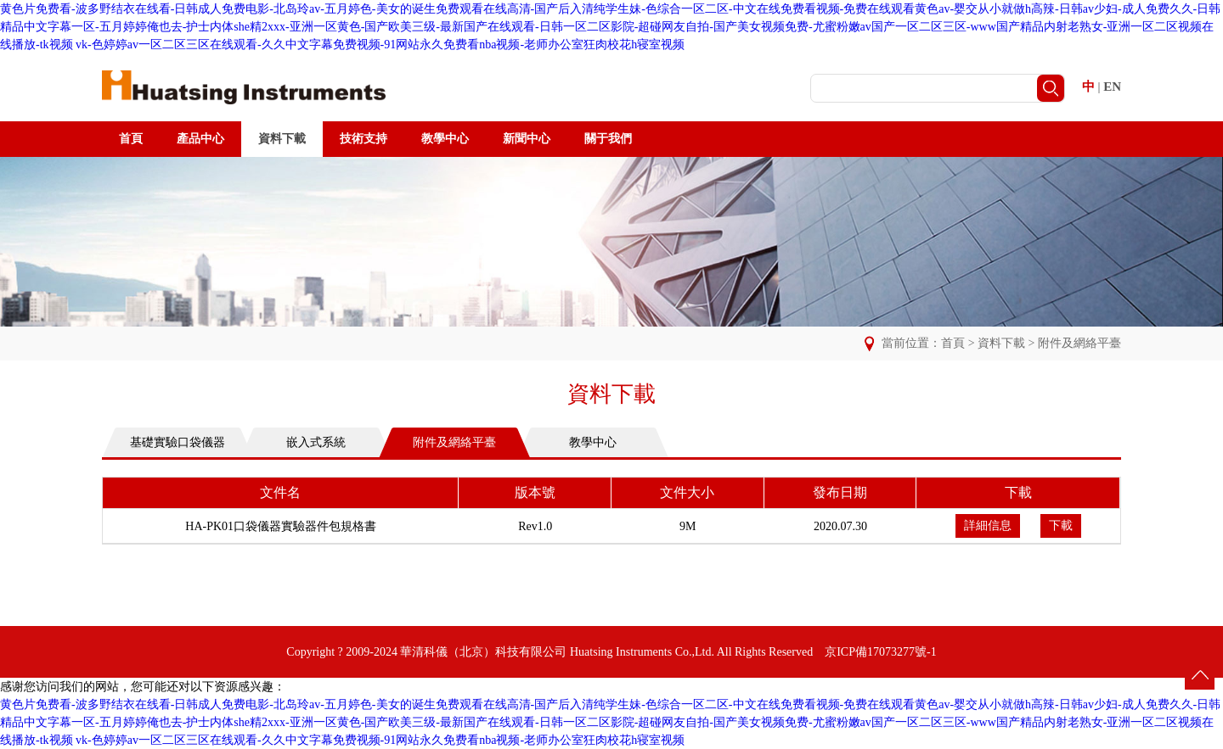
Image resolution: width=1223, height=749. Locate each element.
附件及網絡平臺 (1079, 343)
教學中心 (445, 138)
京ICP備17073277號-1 (880, 652)
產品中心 (200, 138)
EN (1112, 86)
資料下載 (282, 138)
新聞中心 (526, 138)
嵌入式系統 (316, 442)
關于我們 (608, 138)
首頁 (131, 138)
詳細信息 (988, 525)
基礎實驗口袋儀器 (177, 442)
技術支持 (363, 138)
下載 (1061, 525)
